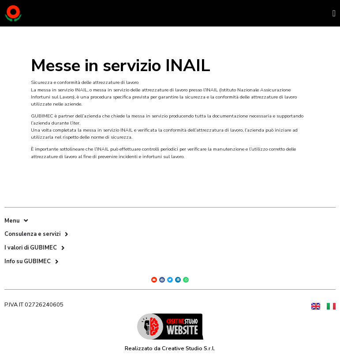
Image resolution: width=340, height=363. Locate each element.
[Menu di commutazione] (334, 13)
